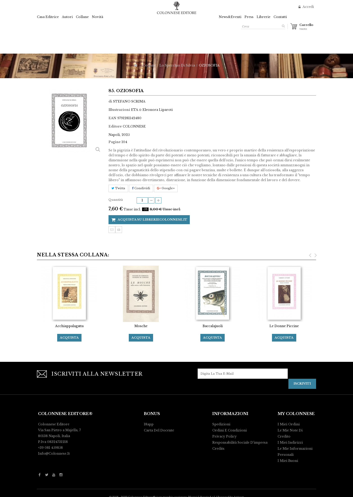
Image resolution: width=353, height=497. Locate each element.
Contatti (280, 17)
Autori (67, 17)
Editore (115, 126)
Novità (97, 17)
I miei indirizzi (290, 442)
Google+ (166, 188)
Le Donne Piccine (284, 326)
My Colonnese (296, 413)
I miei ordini (289, 424)
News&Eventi (230, 17)
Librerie (263, 17)
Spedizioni (221, 424)
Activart (239, 491)
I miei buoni (288, 461)
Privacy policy (224, 436)
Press (248, 17)
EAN (112, 118)
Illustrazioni (119, 110)
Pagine (115, 142)
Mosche (140, 326)
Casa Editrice (48, 17)
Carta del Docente (159, 430)
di (110, 101)
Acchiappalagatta (69, 326)
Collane (82, 17)
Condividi (141, 188)
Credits (218, 449)
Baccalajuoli (213, 326)
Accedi (308, 7)
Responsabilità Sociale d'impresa (239, 442)
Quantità (116, 200)
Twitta (118, 188)
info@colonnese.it (54, 453)
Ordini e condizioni (229, 430)
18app (149, 424)
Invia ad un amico (112, 229)
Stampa (118, 229)
